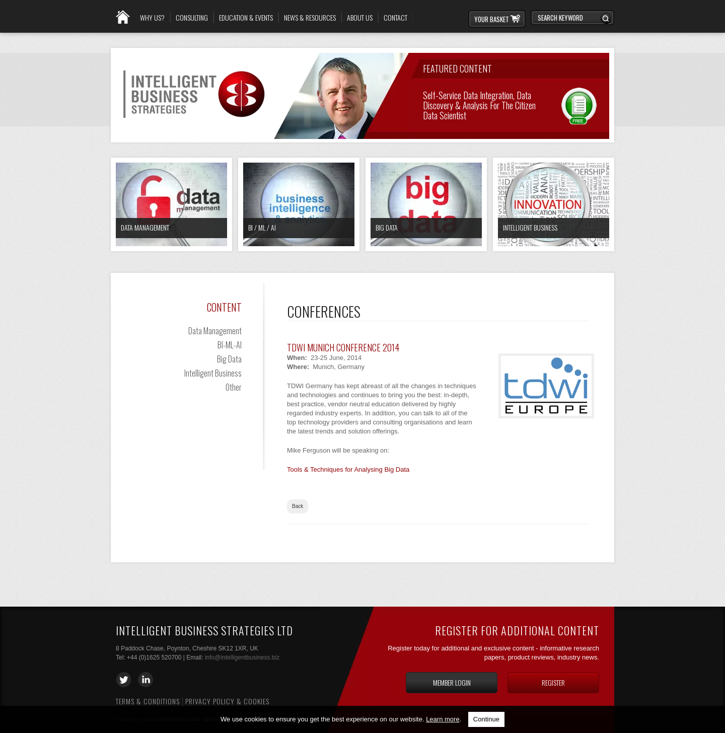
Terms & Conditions (148, 701)
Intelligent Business (530, 227)
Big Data (387, 227)
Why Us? (152, 18)
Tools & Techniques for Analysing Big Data (348, 469)
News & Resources (310, 18)
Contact (395, 18)
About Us (360, 18)
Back (297, 506)
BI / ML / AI (262, 227)
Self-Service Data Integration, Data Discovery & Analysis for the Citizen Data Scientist (479, 104)
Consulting (192, 18)
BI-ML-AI (230, 345)
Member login (452, 682)
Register (553, 682)
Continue (486, 719)
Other (234, 387)
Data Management (145, 227)
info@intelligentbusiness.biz (242, 657)
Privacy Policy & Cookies (227, 701)
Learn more (442, 719)
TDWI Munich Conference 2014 (343, 347)
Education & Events (246, 18)
